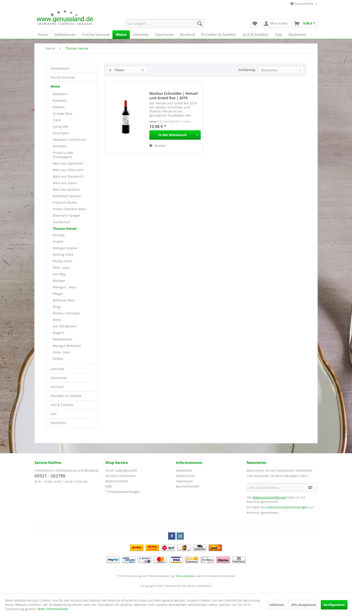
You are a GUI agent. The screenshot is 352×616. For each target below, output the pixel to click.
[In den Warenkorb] (175, 135)
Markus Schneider (66, 313)
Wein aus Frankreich (68, 176)
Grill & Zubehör (62, 405)
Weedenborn (62, 339)
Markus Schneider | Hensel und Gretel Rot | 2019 (173, 95)
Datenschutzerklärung (269, 497)
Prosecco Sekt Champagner (63, 154)
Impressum (184, 481)
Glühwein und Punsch (69, 139)
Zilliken (58, 359)
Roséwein (60, 100)
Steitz (57, 320)
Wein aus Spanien (66, 189)
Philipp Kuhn (62, 261)
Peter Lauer (61, 267)
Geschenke (59, 378)
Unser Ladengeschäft (121, 470)
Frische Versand (63, 77)
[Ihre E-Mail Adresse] (275, 487)
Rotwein (59, 107)
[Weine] (121, 34)
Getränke (57, 369)
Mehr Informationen (52, 609)
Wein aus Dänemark (68, 163)
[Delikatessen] (65, 34)
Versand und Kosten (120, 476)
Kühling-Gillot (63, 254)
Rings (57, 307)
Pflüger (58, 293)
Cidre (57, 120)
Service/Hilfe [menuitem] (302, 4)
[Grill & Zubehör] (256, 34)
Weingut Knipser (65, 248)
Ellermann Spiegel (66, 215)
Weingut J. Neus (65, 287)
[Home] (43, 34)
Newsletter (184, 470)
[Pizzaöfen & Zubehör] (219, 34)
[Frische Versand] (95, 34)
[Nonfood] (187, 34)
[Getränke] (141, 34)
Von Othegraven (65, 326)
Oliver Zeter (61, 352)
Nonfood (57, 387)
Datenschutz (185, 476)
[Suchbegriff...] (165, 23)
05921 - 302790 (50, 476)
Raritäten (60, 146)
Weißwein (60, 94)
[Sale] (278, 34)
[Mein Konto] (276, 23)
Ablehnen (276, 605)
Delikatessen (60, 68)
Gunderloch (61, 222)
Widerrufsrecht (116, 481)
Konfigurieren (334, 605)
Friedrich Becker (65, 202)
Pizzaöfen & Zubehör (66, 396)
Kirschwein (61, 133)
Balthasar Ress (64, 300)
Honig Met (60, 126)
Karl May (59, 274)
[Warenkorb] (304, 23)
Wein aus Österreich (68, 170)
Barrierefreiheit (187, 486)
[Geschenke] (164, 34)
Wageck (58, 333)
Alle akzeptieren (303, 605)
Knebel (58, 241)
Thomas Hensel (65, 228)
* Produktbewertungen (122, 492)
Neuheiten (58, 423)
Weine (55, 86)
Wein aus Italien (65, 183)
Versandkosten (185, 576)
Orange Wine (63, 113)
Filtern (116, 70)
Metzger (59, 280)
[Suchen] (200, 23)
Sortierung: (247, 70)
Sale (54, 414)
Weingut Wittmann (67, 346)
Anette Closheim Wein (69, 209)
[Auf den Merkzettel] (157, 145)
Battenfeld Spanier (67, 196)
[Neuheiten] (297, 34)
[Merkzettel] (255, 23)
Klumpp (59, 235)
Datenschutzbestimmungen (287, 507)
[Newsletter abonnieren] (310, 487)
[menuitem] (165, 23)
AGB (108, 486)
